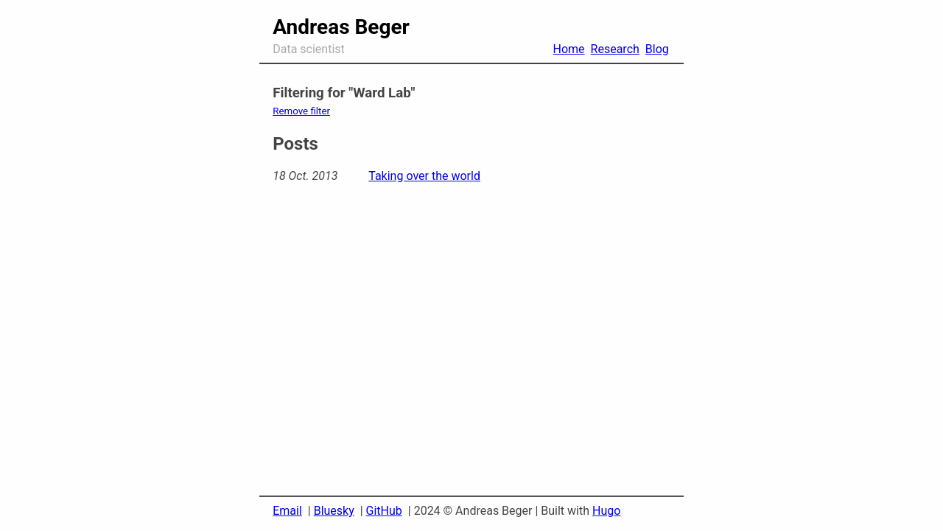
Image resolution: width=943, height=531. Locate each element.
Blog (657, 49)
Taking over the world (424, 176)
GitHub (384, 511)
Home (569, 49)
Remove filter (301, 111)
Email (287, 511)
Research (615, 49)
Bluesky (334, 511)
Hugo (606, 511)
